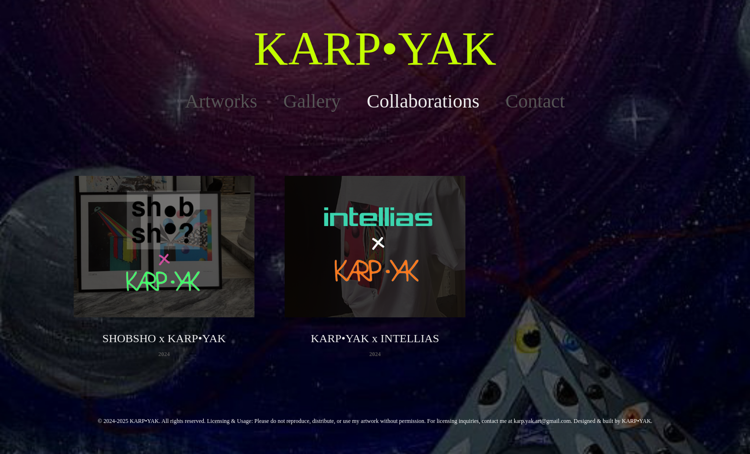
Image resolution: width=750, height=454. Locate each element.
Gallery (312, 101)
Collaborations (423, 101)
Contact (535, 101)
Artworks (221, 101)
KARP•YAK (375, 48)
